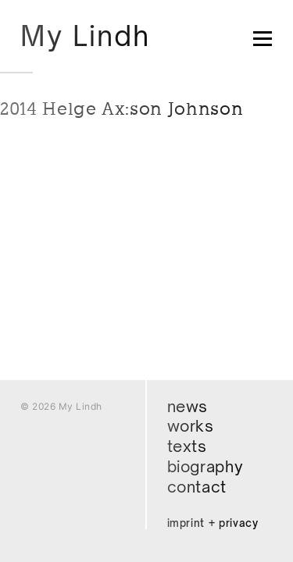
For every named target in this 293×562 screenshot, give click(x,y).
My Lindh (85, 35)
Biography (205, 466)
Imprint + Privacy (213, 523)
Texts (187, 446)
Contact (197, 486)
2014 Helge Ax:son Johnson (121, 108)
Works (190, 426)
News (188, 406)
